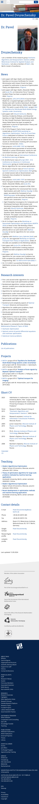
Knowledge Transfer (7, 724)
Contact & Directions (7, 671)
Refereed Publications (7, 731)
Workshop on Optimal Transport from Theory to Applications (18, 240)
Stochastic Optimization (10, 329)
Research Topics (6, 705)
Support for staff (6, 667)
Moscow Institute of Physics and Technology (23, 425)
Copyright (4, 799)
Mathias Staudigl (26, 191)
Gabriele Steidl (28, 236)
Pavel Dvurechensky (20, 529)
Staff (2, 677)
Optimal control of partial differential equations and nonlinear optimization (19, 332)
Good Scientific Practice (8, 712)
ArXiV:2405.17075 (19, 180)
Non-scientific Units (7, 689)
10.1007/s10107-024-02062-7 (26, 260)
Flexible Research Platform (9, 703)
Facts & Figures (5, 660)
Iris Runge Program (7, 750)
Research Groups (6, 701)
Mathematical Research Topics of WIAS (14, 326)
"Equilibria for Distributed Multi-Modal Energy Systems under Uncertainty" (19, 362)
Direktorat (4, 758)
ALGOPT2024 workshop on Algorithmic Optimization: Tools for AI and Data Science (18, 133)
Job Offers (4, 748)
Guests (3, 681)
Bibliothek (4, 764)
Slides (21, 144)
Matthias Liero (17, 236)
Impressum (4, 797)
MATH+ (4, 361)
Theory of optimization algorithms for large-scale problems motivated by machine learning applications (19, 475)
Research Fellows (6, 679)
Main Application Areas (8, 699)
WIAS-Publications (6, 734)
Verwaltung (4, 760)
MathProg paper (9, 195)
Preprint (23, 87)
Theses (3, 738)
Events (3, 746)
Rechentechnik (5, 766)
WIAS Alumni (5, 687)
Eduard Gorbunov (20, 114)
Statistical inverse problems (12, 336)
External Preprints (6, 736)
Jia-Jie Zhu (9, 92)
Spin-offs (4, 722)
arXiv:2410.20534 (18, 99)
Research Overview (7, 695)
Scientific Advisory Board (8, 665)
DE (33, 19)
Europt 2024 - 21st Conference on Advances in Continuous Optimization (17, 162)
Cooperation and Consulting (10, 719)
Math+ (28, 64)
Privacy (3, 792)
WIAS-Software (5, 717)
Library (3, 740)
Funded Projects (6, 708)
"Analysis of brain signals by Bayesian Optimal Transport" (19, 370)
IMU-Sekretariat (6, 762)
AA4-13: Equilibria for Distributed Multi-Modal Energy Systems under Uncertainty (20, 109)
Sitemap (3, 788)
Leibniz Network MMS (8, 710)
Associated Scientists (7, 685)
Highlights (4, 697)
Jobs (2, 786)
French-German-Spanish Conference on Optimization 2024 (18, 170)
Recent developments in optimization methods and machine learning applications (18, 491)
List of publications (7, 348)
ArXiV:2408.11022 (19, 146)
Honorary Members (7, 683)
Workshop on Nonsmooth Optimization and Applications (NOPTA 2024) (20, 223)
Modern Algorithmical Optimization (14, 466)
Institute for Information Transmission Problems (22, 417)
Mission (3, 658)
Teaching (4, 726)
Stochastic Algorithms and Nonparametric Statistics (18, 59)
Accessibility (4, 794)
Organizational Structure (8, 662)
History (3, 669)
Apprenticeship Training (8, 752)
